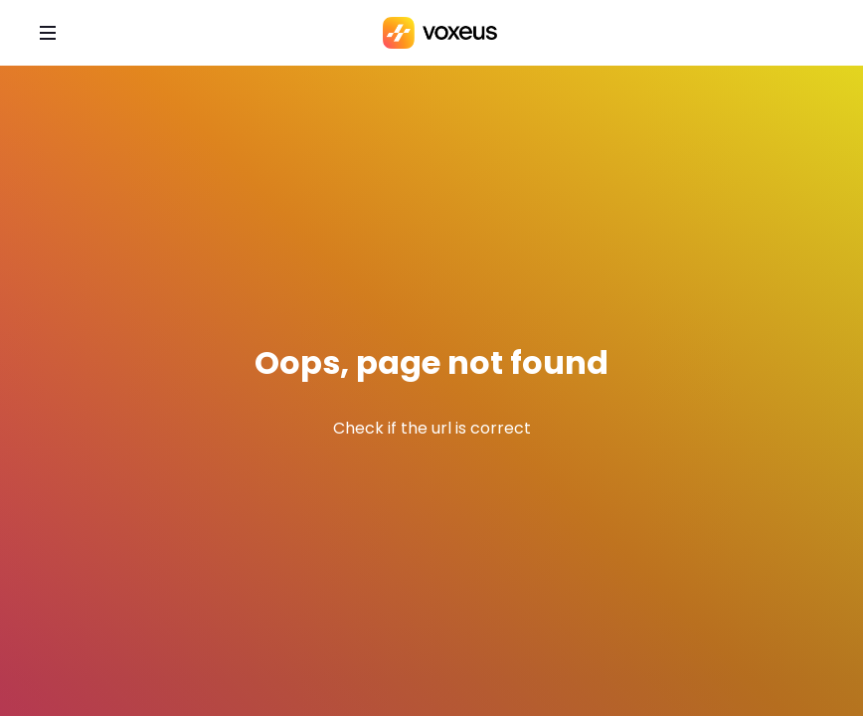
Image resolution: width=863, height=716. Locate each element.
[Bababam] (440, 33)
